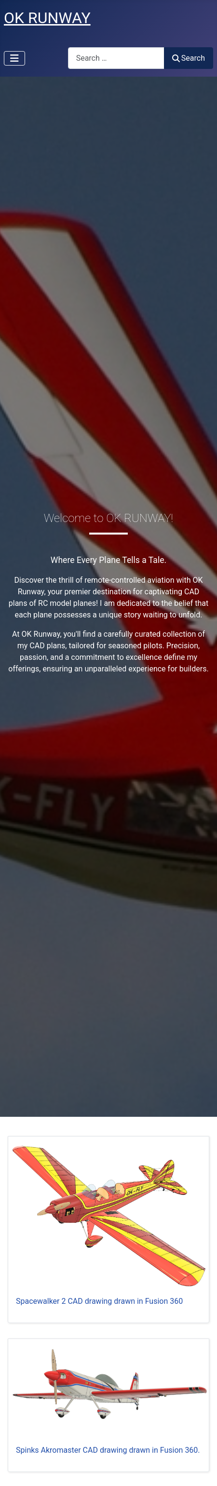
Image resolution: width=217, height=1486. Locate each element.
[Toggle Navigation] (14, 58)
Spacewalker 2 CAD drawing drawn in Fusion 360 (99, 1301)
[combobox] (116, 58)
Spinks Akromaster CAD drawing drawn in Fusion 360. (108, 1450)
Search (188, 58)
